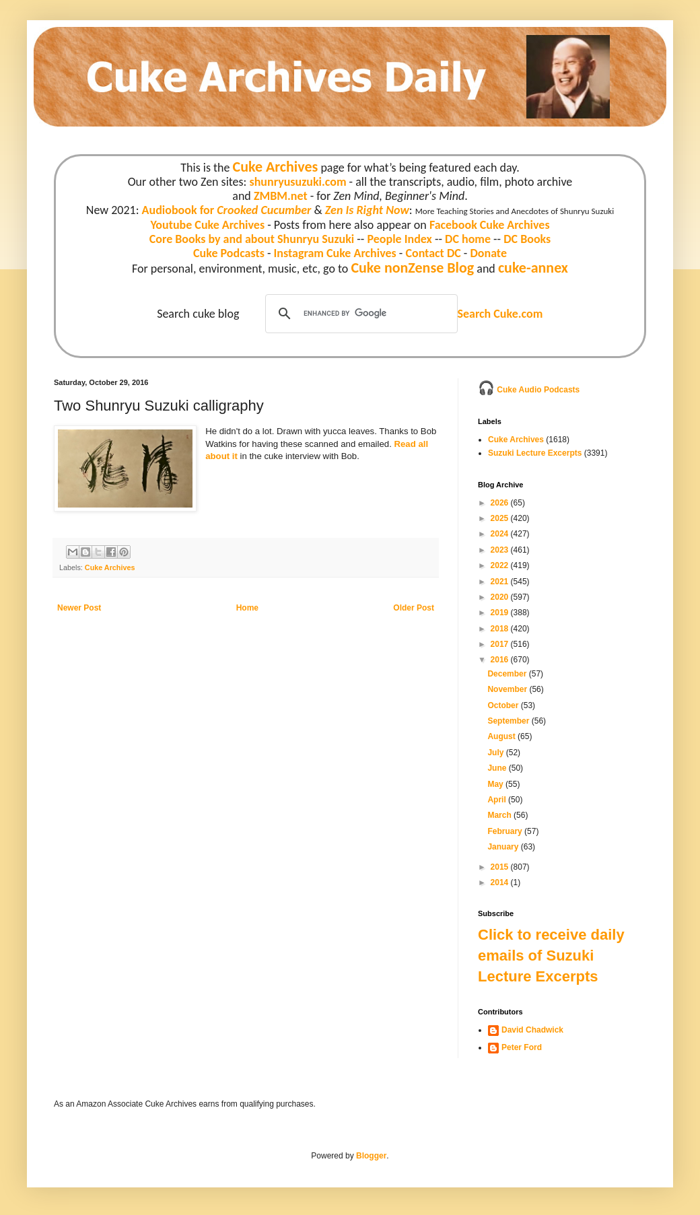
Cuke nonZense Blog (412, 267)
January (503, 847)
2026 (501, 503)
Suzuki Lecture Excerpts (535, 453)
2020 (501, 597)
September (509, 721)
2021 (501, 581)
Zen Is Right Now (367, 210)
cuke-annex (533, 267)
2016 (501, 659)
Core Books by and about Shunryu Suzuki (252, 239)
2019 (501, 612)
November (508, 689)
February (505, 831)
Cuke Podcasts (229, 253)
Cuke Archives (275, 167)
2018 (501, 628)
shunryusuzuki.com (298, 181)
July (496, 752)
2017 (501, 644)
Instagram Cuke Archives (335, 253)
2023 (501, 550)
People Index (399, 239)
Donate (488, 253)
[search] (359, 314)
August (502, 736)
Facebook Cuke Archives (489, 224)
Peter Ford (521, 1047)
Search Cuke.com (499, 313)
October (503, 705)
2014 (501, 882)
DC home (468, 239)
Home (247, 608)
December (507, 674)
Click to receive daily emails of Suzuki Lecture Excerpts (551, 955)
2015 (501, 867)
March (500, 815)
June (497, 768)
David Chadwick (532, 1030)
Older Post (413, 608)
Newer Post (79, 608)
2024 (501, 534)
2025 (501, 518)
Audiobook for (227, 210)
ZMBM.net (281, 195)
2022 (501, 565)
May (496, 784)
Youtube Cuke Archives (207, 224)
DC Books (527, 239)
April (497, 799)
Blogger (371, 1155)
